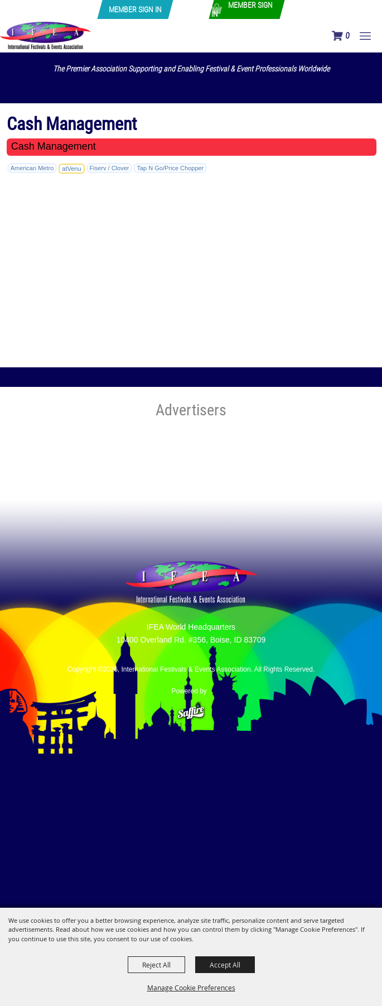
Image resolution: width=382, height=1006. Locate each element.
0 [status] (347, 36)
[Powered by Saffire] (190, 706)
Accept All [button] (225, 964)
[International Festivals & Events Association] (45, 35)
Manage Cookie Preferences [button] (191, 987)
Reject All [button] (156, 964)
